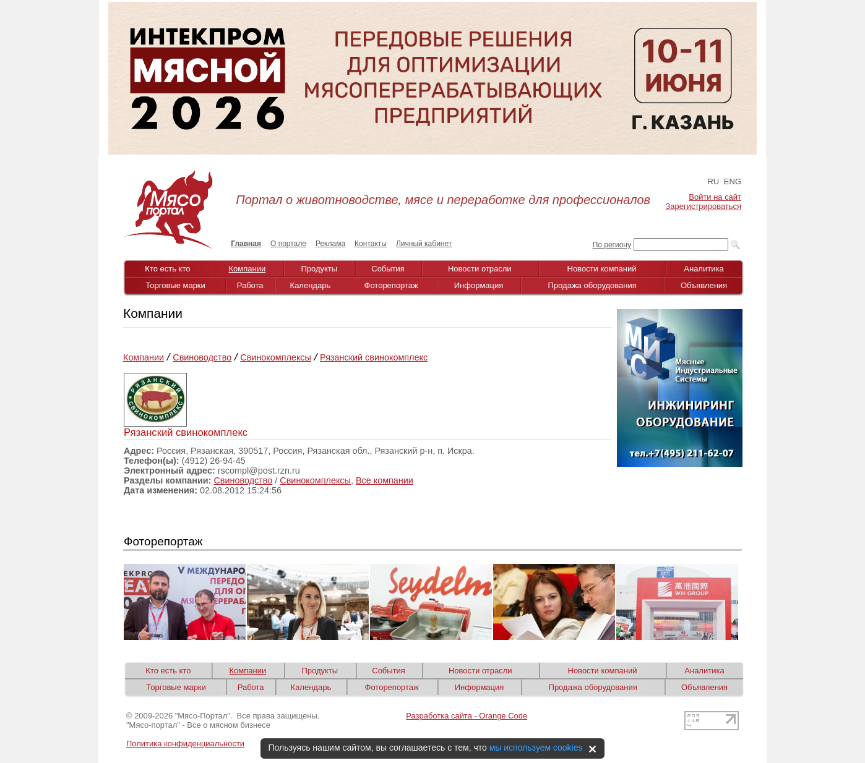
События (388, 268)
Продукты (319, 268)
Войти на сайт (715, 197)
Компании (247, 268)
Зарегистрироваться (703, 206)
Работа (250, 285)
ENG (732, 181)
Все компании (384, 480)
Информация (479, 285)
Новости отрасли (480, 268)
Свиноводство (202, 357)
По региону (612, 245)
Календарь (310, 285)
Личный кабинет (424, 243)
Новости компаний (602, 268)
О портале (288, 243)
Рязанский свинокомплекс (374, 357)
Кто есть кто (167, 268)
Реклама (330, 243)
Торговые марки (175, 285)
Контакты (371, 243)
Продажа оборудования (592, 285)
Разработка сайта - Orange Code (466, 715)
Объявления (704, 285)
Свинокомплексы (275, 357)
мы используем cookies (536, 747)
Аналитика (703, 268)
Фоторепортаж (391, 285)
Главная (246, 243)
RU (713, 181)
